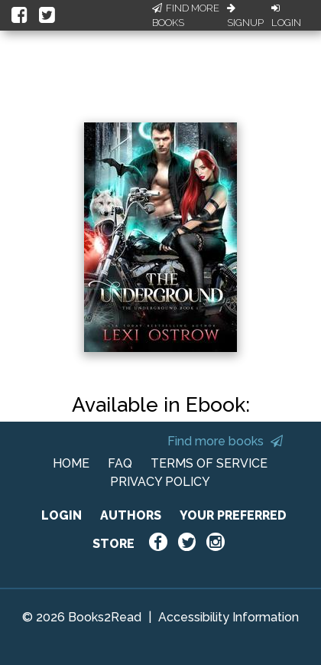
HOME (71, 463)
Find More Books (185, 15)
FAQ (120, 463)
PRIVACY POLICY (160, 481)
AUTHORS (130, 515)
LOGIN (61, 515)
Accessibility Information (228, 617)
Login (286, 16)
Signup (245, 16)
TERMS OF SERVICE (209, 463)
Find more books (225, 441)
